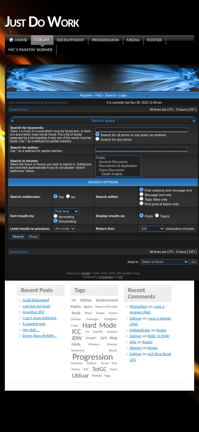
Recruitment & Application (118, 166)
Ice (87, 332)
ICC (76, 331)
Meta (75, 344)
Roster (161, 330)
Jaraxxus (112, 332)
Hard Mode (99, 325)
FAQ (98, 95)
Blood (88, 313)
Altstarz (135, 347)
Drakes (100, 313)
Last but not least (36, 306)
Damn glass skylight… (39, 335)
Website (97, 376)
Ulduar (80, 375)
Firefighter (110, 319)
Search (110, 95)
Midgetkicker (139, 330)
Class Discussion (118, 170)
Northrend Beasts (94, 350)
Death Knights (118, 174)
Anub (75, 313)
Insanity (98, 332)
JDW (76, 337)
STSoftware (106, 276)
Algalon (88, 307)
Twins (113, 369)
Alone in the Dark (106, 307)
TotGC (99, 369)
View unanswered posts (25, 102)
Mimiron (93, 344)
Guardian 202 (33, 311)
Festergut (92, 319)
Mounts (112, 344)
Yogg (107, 376)
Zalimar (135, 318)
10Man (85, 300)
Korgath (91, 338)
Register (86, 95)
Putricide (77, 363)
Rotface (91, 363)
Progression (92, 356)
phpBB (85, 273)
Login (122, 95)
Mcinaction (138, 306)
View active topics (55, 102)
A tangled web (34, 323)
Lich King (108, 337)
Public (118, 158)
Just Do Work (41, 21)
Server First (109, 363)
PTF (120, 276)
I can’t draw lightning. (39, 318)
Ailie (132, 342)
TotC (86, 369)
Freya (74, 325)
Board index (18, 109)
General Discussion (118, 162)
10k (73, 300)
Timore (75, 369)
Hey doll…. (30, 329)
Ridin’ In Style (158, 336)
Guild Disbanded (35, 300)
